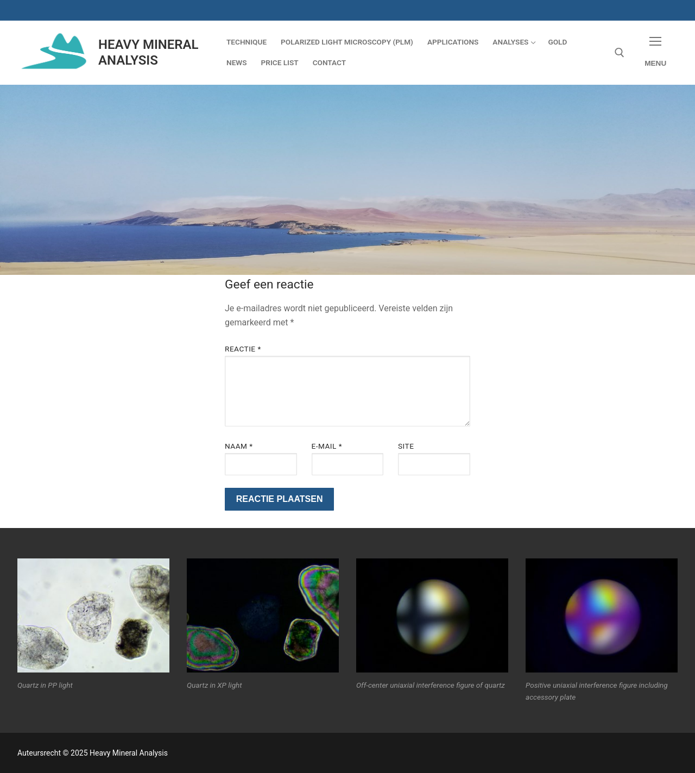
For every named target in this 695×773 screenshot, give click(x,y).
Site (406, 446)
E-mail (327, 446)
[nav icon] (655, 52)
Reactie (243, 348)
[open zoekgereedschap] (619, 53)
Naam (239, 446)
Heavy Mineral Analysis (148, 52)
